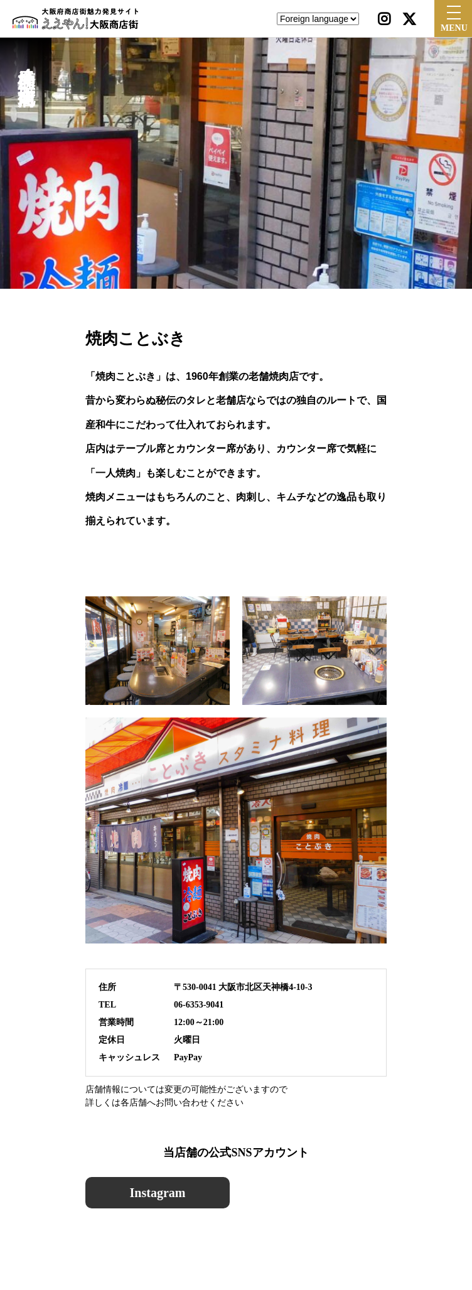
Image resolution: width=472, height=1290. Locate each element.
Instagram (158, 1193)
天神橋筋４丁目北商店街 (26, 65)
